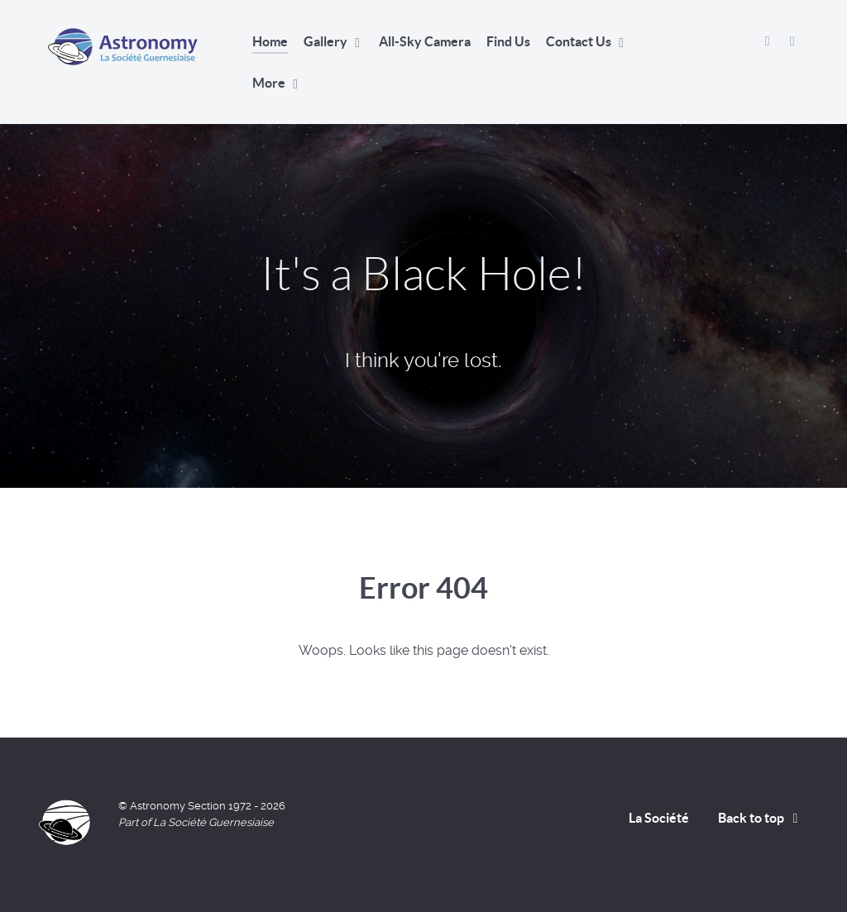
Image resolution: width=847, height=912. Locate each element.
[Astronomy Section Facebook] (769, 41)
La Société (659, 817)
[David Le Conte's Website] (792, 41)
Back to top (761, 817)
